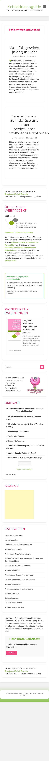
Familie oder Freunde (16, 436)
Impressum (9, 233)
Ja (8, 647)
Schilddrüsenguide (24, 7)
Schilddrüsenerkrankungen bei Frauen (19, 575)
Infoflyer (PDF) (10, 261)
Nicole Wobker (20, 57)
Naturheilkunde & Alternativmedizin (18, 545)
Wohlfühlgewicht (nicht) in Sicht (24, 50)
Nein (13, 647)
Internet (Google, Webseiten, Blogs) (22, 453)
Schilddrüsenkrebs (12, 598)
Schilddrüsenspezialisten (14, 607)
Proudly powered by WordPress (16, 693)
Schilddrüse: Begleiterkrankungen (18, 554)
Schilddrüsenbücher (12, 570)
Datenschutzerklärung (24, 233)
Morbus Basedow (11, 540)
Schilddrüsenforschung (14, 584)
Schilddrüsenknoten (12, 593)
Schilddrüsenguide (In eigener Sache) (19, 589)
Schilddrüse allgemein (13, 549)
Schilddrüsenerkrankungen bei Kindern (20, 580)
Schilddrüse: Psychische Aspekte (17, 566)
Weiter (11, 653)
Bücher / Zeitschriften (16, 441)
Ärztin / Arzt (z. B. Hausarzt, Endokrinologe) (25, 458)
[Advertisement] (19, 504)
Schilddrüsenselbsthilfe (14, 603)
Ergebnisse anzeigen (24, 469)
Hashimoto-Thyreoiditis (14, 535)
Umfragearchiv (10, 474)
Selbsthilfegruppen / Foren (18, 431)
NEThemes (24, 695)
